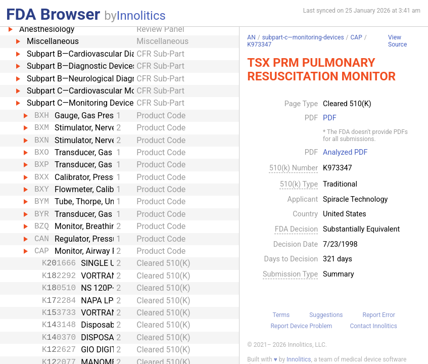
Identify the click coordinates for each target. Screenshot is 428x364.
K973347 (259, 44)
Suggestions (326, 314)
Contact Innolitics (373, 326)
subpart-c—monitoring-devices (303, 37)
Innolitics (141, 16)
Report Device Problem (301, 326)
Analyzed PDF (345, 153)
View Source (397, 41)
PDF (329, 118)
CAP (356, 37)
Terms (281, 314)
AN (251, 37)
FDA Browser (53, 14)
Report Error (379, 314)
